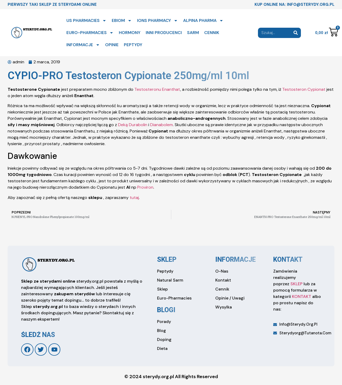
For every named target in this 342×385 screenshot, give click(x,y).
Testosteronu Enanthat (157, 89)
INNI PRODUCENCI (164, 32)
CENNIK (211, 32)
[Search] (296, 33)
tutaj (134, 197)
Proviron (145, 187)
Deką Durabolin (132, 124)
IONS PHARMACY (157, 20)
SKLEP (296, 284)
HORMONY (129, 32)
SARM (193, 32)
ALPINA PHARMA (203, 20)
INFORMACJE (83, 45)
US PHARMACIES (86, 20)
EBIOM (122, 20)
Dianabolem (161, 124)
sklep (167, 259)
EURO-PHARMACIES (90, 32)
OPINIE (112, 44)
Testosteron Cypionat (303, 89)
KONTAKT (301, 296)
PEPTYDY (133, 44)
